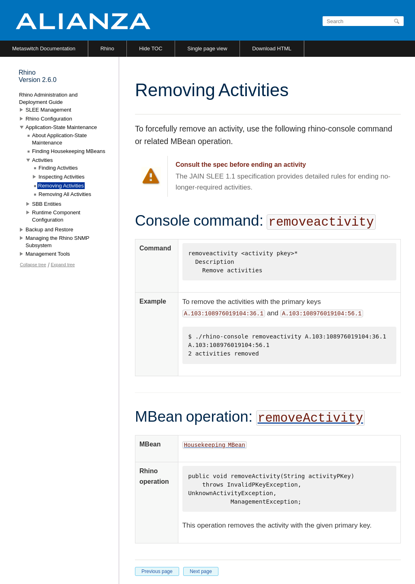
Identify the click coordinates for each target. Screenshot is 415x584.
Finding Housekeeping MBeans (68, 151)
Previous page (157, 571)
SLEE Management (48, 110)
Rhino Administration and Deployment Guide (48, 98)
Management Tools (48, 254)
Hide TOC (150, 48)
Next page (201, 571)
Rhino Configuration (49, 119)
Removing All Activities (65, 194)
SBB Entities (46, 204)
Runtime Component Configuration (56, 216)
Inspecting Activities (61, 177)
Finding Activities (58, 168)
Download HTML (271, 48)
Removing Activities (61, 186)
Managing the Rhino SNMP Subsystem (57, 241)
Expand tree (63, 264)
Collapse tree (33, 264)
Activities (42, 160)
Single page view (207, 48)
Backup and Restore (49, 229)
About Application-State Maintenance (59, 139)
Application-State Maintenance (61, 127)
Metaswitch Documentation (43, 48)
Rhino (107, 48)
